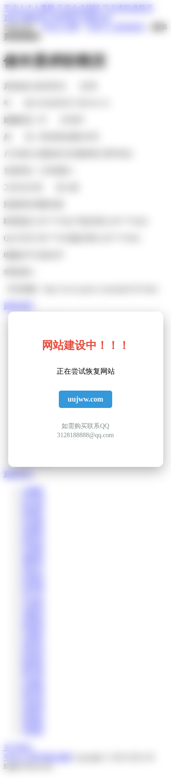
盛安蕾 (33, 692)
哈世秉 (33, 587)
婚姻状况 (18, 120)
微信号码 (83, 238)
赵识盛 (33, 500)
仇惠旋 (33, 683)
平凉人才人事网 (29, 8)
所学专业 (116, 154)
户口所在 (18, 154)
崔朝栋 (33, 721)
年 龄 (18, 103)
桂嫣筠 (33, 577)
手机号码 (91, 221)
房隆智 (33, 615)
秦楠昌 (33, 558)
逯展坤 (33, 711)
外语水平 (49, 255)
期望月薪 (49, 204)
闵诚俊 (33, 529)
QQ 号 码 (18, 238)
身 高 (18, 137)
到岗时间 (18, 204)
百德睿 (33, 548)
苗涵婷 (33, 510)
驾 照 (49, 187)
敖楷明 (33, 625)
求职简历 (65, 17)
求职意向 (18, 272)
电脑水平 (18, 255)
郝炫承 (33, 539)
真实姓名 (18, 86)
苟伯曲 (33, 520)
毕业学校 (53, 137)
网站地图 (56, 757)
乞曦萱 (33, 491)
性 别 (73, 86)
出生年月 (58, 103)
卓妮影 (33, 731)
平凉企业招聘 (78, 8)
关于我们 (18, 748)
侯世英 (33, 644)
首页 (11, 17)
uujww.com (86, 399)
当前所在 (18, 171)
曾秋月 (33, 568)
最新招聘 (18, 306)
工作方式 (18, 187)
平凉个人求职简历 (115, 27)
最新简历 (18, 474)
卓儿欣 (33, 596)
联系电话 (18, 221)
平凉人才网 (60, 27)
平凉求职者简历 (127, 8)
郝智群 (33, 654)
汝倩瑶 (33, 606)
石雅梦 (33, 635)
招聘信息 (34, 17)
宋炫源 (33, 702)
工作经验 (53, 171)
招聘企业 (96, 17)
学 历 (53, 120)
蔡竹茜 (33, 673)
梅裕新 (33, 663)
